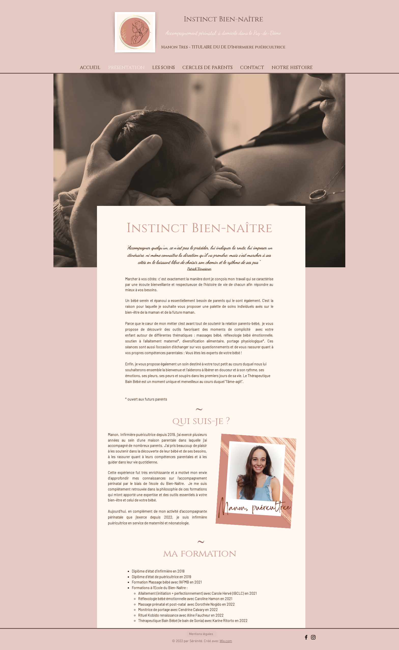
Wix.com (226, 641)
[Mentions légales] (201, 634)
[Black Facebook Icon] (306, 637)
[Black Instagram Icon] (313, 637)
